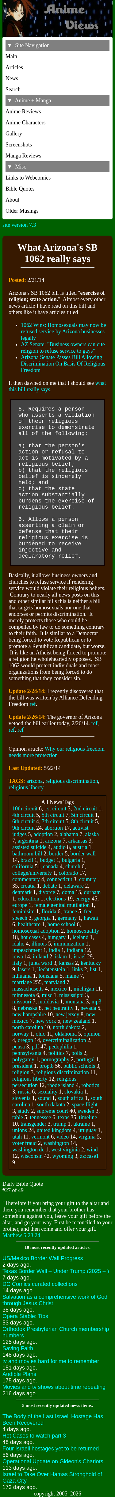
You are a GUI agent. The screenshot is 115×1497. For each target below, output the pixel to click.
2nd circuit (85, 808)
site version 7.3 (19, 225)
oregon (25, 1040)
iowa (17, 956)
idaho (18, 944)
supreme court (52, 1111)
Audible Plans (19, 1374)
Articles (14, 67)
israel (80, 956)
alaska (92, 834)
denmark (22, 892)
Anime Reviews (23, 111)
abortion (53, 828)
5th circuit (53, 815)
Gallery (14, 134)
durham (92, 892)
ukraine (81, 1124)
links (77, 969)
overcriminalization (64, 1040)
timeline (88, 1117)
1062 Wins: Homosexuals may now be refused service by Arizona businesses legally (63, 331)
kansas (66, 963)
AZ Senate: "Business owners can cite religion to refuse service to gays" (63, 347)
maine (72, 976)
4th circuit (23, 815)
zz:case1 (89, 1156)
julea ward (40, 963)
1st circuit (55, 808)
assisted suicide (29, 847)
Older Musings (22, 211)
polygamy (23, 1059)
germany (67, 918)
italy (17, 963)
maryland (54, 982)
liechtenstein (51, 969)
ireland (40, 956)
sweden (86, 1111)
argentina (28, 841)
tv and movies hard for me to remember (50, 1361)
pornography (55, 1059)
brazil (27, 860)
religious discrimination (71, 781)
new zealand (76, 1021)
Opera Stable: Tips (25, 1316)
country (87, 879)
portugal (85, 1059)
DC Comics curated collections (40, 1284)
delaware (74, 886)
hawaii (91, 918)
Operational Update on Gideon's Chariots (52, 1461)
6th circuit (23, 821)
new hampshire (29, 1014)
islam (61, 956)
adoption (43, 834)
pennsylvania (26, 1053)
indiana (75, 950)
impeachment (27, 950)
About (12, 200)
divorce (46, 892)
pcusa (18, 1047)
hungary (57, 937)
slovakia (73, 1092)
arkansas (77, 841)
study (24, 1111)
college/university (32, 873)
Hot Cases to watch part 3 (34, 1436)
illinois (39, 944)
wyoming (62, 1156)
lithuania (22, 976)
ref (32, 704)
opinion (92, 1034)
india (54, 950)
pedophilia (60, 1047)
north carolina (27, 1027)
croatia (28, 886)
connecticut (59, 879)
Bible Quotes (20, 189)
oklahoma (66, 1034)
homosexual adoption (35, 931)
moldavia (48, 1002)
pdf (35, 1047)
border (56, 854)
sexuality (48, 1092)
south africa (70, 1098)
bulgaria (71, 860)
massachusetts (28, 989)
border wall (82, 854)
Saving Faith (17, 1348)
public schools (79, 1066)
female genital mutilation (62, 905)
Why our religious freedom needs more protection (57, 752)
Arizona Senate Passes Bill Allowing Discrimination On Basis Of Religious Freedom (63, 363)
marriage (22, 982)
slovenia (21, 1098)
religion (20, 1072)
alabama (69, 834)
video (62, 1137)
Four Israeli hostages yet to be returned (50, 1449)
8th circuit (82, 821)
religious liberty (26, 787)
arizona (34, 781)
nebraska (27, 1008)
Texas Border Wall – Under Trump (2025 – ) (55, 1271)
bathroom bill (27, 854)
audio (59, 847)
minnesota (23, 995)
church (72, 866)
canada (50, 866)
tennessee (40, 1117)
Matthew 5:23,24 (21, 1235)
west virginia (65, 1149)
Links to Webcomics (28, 178)
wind (92, 1149)
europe (19, 905)
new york (45, 1021)
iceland (80, 937)
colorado (68, 873)
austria (79, 847)
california (22, 866)
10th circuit (24, 808)
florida (49, 911)
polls (76, 1053)
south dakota (51, 1104)
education (28, 899)
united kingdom (54, 1130)
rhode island (60, 1085)
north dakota (66, 1027)
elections (56, 899)
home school (61, 924)
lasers (24, 969)
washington (56, 1143)
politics (56, 1053)
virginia (87, 1137)
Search (13, 89)
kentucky (91, 963)
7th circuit (53, 821)
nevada (88, 1008)
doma (68, 892)
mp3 (96, 1002)
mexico (58, 989)
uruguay (88, 1130)
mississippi (71, 995)
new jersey (67, 1014)
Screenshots (19, 145)
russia (24, 1092)
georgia (42, 918)
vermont (40, 1137)
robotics (90, 1085)
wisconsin (32, 1156)
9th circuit (23, 828)
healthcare (29, 924)
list (93, 969)
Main (11, 56)
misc (47, 995)
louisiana (48, 976)
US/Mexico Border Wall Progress (42, 1258)
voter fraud (24, 1143)
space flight (84, 1104)
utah (17, 1137)
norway (20, 1034)
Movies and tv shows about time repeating (53, 1387)
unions (19, 1130)
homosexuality (83, 931)
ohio (40, 1034)
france (70, 911)
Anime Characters (25, 122)
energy (82, 899)
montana (75, 1002)
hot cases (30, 937)
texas (63, 1117)
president (22, 1066)
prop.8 (46, 1066)
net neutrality (58, 1008)
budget (47, 860)
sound (44, 1098)
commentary (26, 879)
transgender (33, 1124)
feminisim (23, 911)
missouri (21, 1002)
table (17, 1117)
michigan (84, 989)
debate (49, 886)
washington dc (28, 1149)
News (12, 78)
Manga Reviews (23, 156)
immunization (69, 944)
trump (59, 1124)
